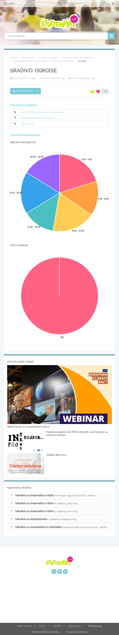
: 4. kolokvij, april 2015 (43, 511)
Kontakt (57, 626)
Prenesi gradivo (23, 91)
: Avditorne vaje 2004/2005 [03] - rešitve (58, 527)
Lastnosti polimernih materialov (38, 118)
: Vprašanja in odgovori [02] (43, 519)
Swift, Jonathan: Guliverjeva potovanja (41, 112)
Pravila (42, 626)
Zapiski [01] (27, 123)
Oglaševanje (74, 626)
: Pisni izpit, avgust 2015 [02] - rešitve (52, 495)
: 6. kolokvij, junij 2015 (44, 503)
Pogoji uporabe (24, 626)
